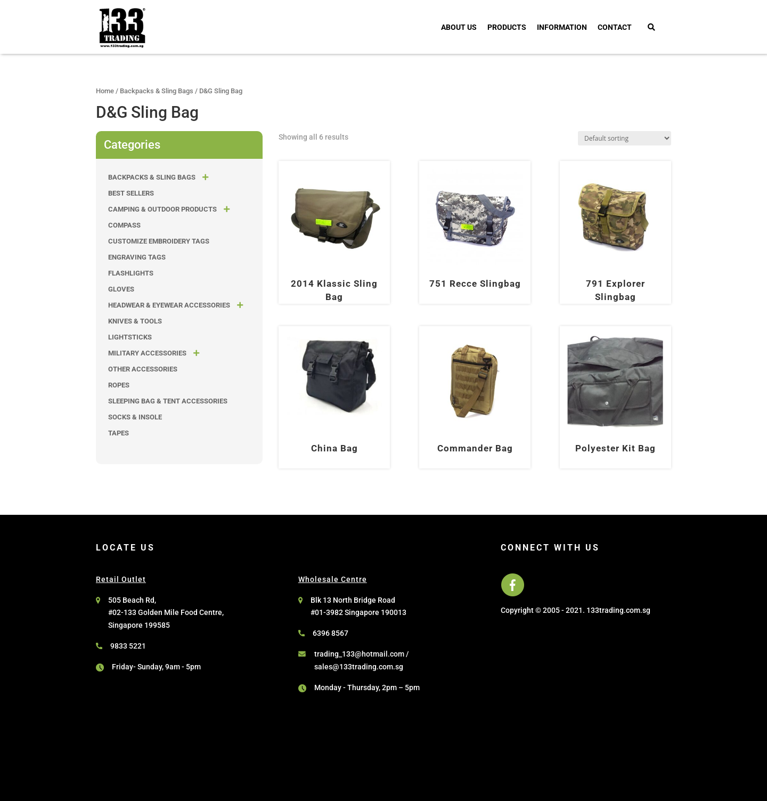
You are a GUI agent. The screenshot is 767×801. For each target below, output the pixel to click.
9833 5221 (128, 646)
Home (105, 91)
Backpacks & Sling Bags (156, 91)
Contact (615, 27)
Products (506, 27)
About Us (459, 27)
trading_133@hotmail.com (359, 654)
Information (562, 27)
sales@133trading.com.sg (358, 666)
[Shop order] (624, 138)
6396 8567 (330, 633)
